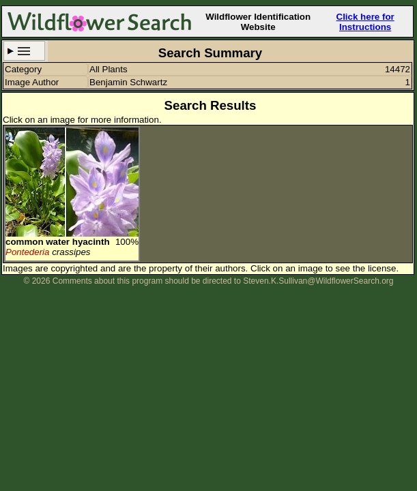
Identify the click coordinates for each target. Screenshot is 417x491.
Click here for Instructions (365, 22)
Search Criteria (24, 51)
